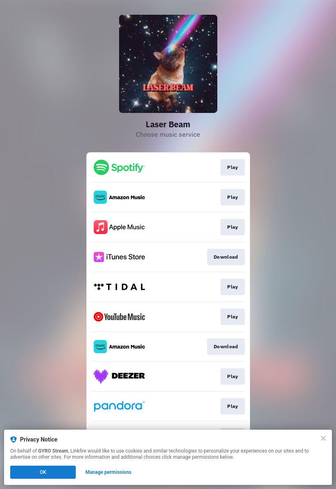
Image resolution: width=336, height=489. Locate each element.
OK (43, 472)
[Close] (323, 438)
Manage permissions (109, 472)
